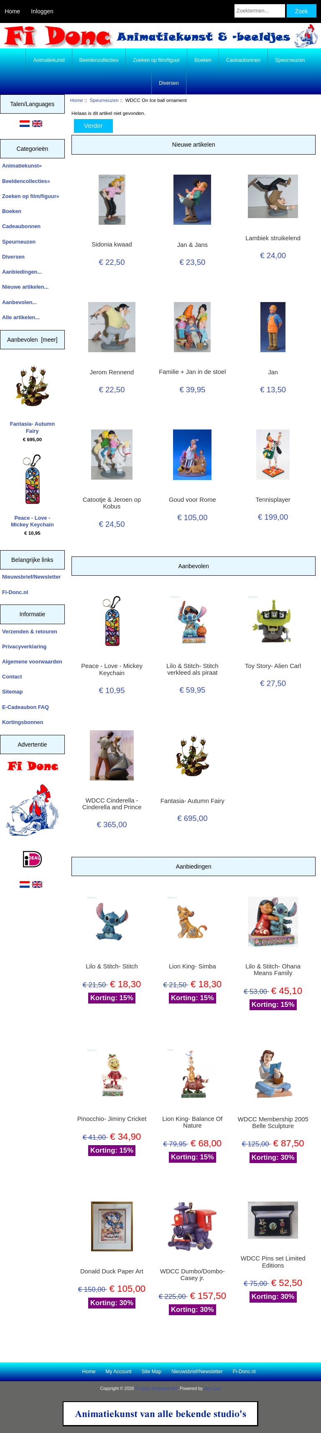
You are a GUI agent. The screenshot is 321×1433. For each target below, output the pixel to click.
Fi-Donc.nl (15, 592)
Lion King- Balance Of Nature (192, 1122)
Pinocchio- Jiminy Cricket (112, 1118)
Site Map (151, 1372)
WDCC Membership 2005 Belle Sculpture (273, 1122)
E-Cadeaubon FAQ (25, 707)
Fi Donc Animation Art (156, 1388)
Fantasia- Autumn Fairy (32, 397)
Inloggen (42, 11)
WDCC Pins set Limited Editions (273, 1261)
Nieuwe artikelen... (25, 287)
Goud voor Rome (192, 499)
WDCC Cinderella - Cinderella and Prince (112, 804)
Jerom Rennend (112, 372)
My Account (119, 1372)
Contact (12, 676)
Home (12, 11)
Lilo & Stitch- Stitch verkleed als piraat (192, 669)
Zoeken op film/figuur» (30, 196)
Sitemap (12, 692)
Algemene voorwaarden (32, 661)
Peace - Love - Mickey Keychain (32, 491)
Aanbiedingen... (22, 272)
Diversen (168, 83)
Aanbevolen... (19, 302)
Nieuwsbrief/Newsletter (31, 577)
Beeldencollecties (98, 60)
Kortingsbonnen (22, 722)
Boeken (202, 60)
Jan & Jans (192, 244)
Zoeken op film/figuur (156, 60)
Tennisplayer (273, 499)
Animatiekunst (48, 60)
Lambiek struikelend (273, 238)
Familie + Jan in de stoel (192, 371)
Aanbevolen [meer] (32, 339)
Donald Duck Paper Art (111, 1271)
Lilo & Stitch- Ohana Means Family (273, 969)
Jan (273, 372)
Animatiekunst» (22, 166)
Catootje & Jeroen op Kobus (112, 503)
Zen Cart (212, 1388)
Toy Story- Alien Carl (273, 666)
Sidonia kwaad (112, 244)
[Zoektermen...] (259, 11)
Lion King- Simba (192, 966)
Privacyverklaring (24, 646)
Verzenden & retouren (29, 631)
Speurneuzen (104, 100)
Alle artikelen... (21, 317)
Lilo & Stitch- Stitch (112, 966)
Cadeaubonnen (243, 60)
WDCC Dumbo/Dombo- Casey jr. (192, 1274)
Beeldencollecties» (26, 181)
